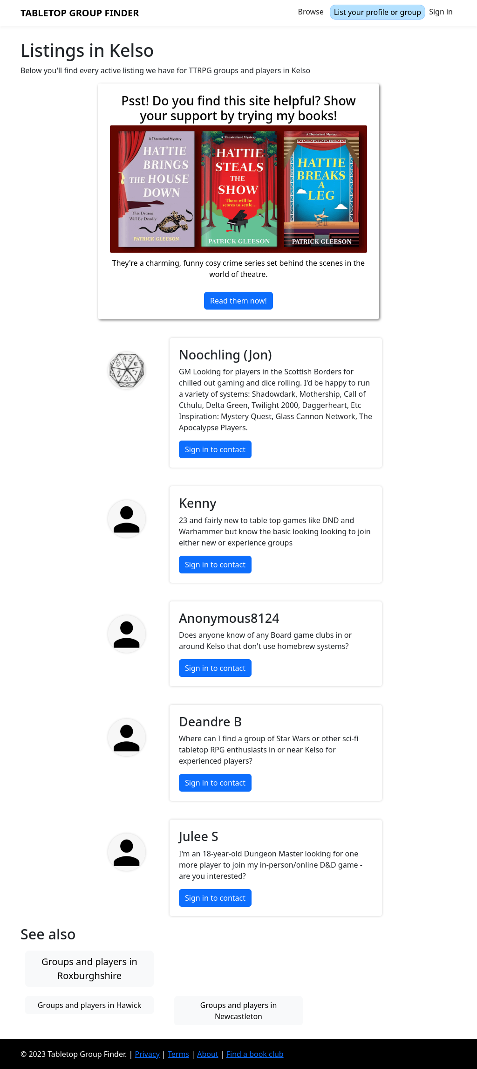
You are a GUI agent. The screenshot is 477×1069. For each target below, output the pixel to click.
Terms (178, 1054)
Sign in (441, 12)
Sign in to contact (215, 449)
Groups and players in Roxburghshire (89, 968)
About (207, 1054)
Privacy (147, 1054)
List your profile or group (377, 12)
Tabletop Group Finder (79, 13)
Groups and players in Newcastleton (238, 1010)
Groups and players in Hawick (90, 1005)
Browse (311, 12)
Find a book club (255, 1054)
